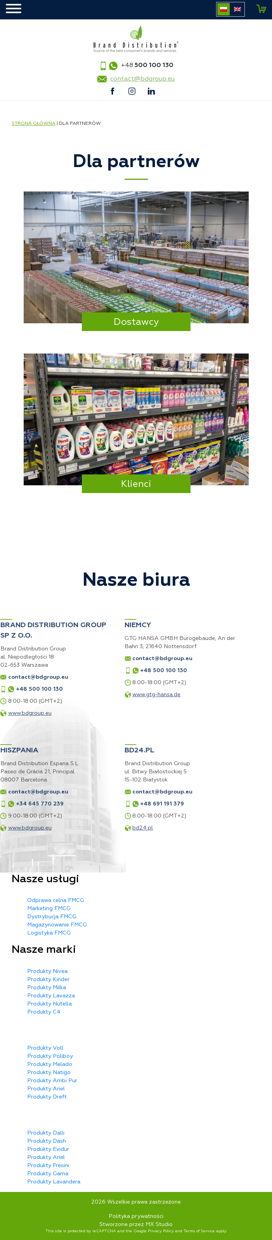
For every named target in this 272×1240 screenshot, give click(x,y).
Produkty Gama (47, 1173)
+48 (147, 65)
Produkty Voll (45, 1048)
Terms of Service (199, 1231)
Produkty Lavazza (51, 995)
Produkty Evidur (48, 1149)
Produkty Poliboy (50, 1056)
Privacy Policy (161, 1231)
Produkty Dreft (47, 1096)
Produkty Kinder (48, 979)
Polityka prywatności (136, 1216)
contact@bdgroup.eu (142, 79)
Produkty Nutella (49, 1003)
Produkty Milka (46, 987)
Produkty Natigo (49, 1072)
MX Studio (159, 1224)
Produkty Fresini (48, 1165)
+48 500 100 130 (111, 670)
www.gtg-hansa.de (105, 694)
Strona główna (33, 123)
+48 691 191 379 (110, 803)
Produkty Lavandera (53, 1181)
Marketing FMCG (49, 908)
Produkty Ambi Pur (52, 1080)
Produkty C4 (44, 1012)
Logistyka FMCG (49, 933)
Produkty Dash (46, 1141)
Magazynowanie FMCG (57, 924)
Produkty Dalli (45, 1133)
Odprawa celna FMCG (55, 900)
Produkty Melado (49, 1064)
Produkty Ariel (46, 1088)
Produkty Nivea (47, 971)
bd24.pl (91, 827)
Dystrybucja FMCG (51, 916)
